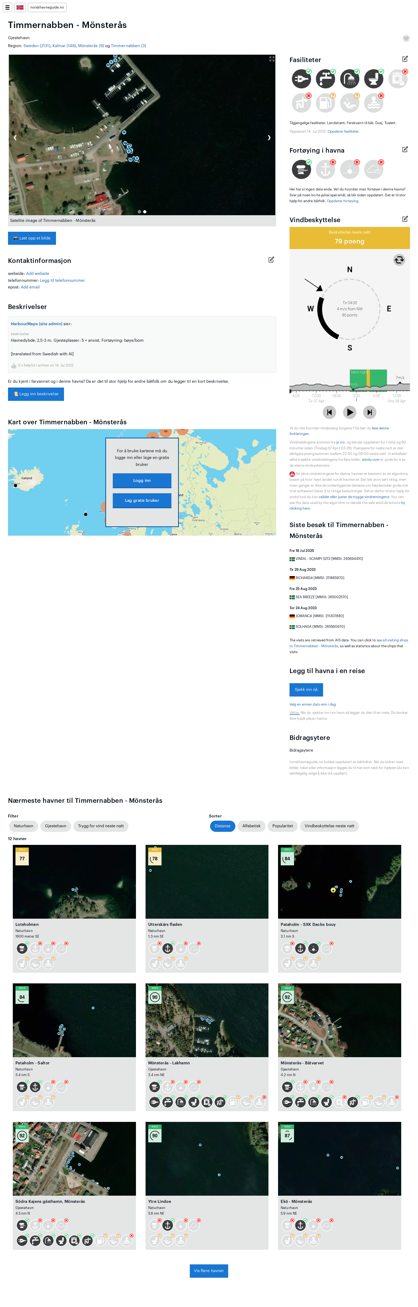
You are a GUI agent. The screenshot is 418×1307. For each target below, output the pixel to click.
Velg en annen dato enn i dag (313, 704)
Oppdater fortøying (342, 201)
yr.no (340, 442)
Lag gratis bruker (142, 501)
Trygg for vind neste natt (101, 826)
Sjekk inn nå (306, 690)
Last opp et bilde (32, 238)
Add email (30, 287)
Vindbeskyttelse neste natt (329, 826)
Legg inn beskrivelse (36, 394)
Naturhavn (23, 826)
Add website (38, 274)
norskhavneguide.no (47, 7)
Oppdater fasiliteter (343, 131)
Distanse (223, 826)
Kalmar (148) (64, 46)
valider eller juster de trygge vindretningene (354, 497)
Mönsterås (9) (91, 46)
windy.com (371, 459)
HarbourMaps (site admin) (36, 324)
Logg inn (142, 481)
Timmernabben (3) (128, 46)
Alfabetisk (251, 826)
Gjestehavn (55, 826)
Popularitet (282, 826)
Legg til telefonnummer (62, 281)
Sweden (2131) (36, 46)
